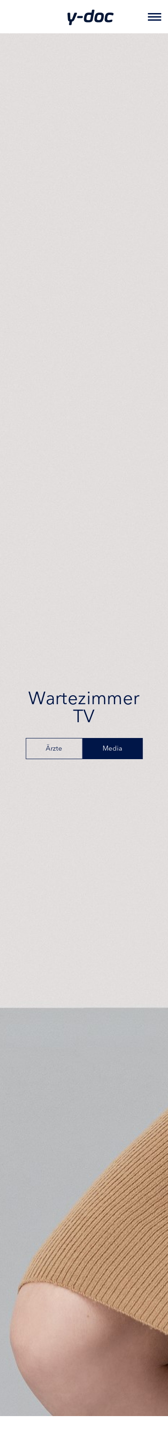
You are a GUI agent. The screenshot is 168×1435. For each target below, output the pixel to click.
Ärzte (54, 749)
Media (112, 749)
